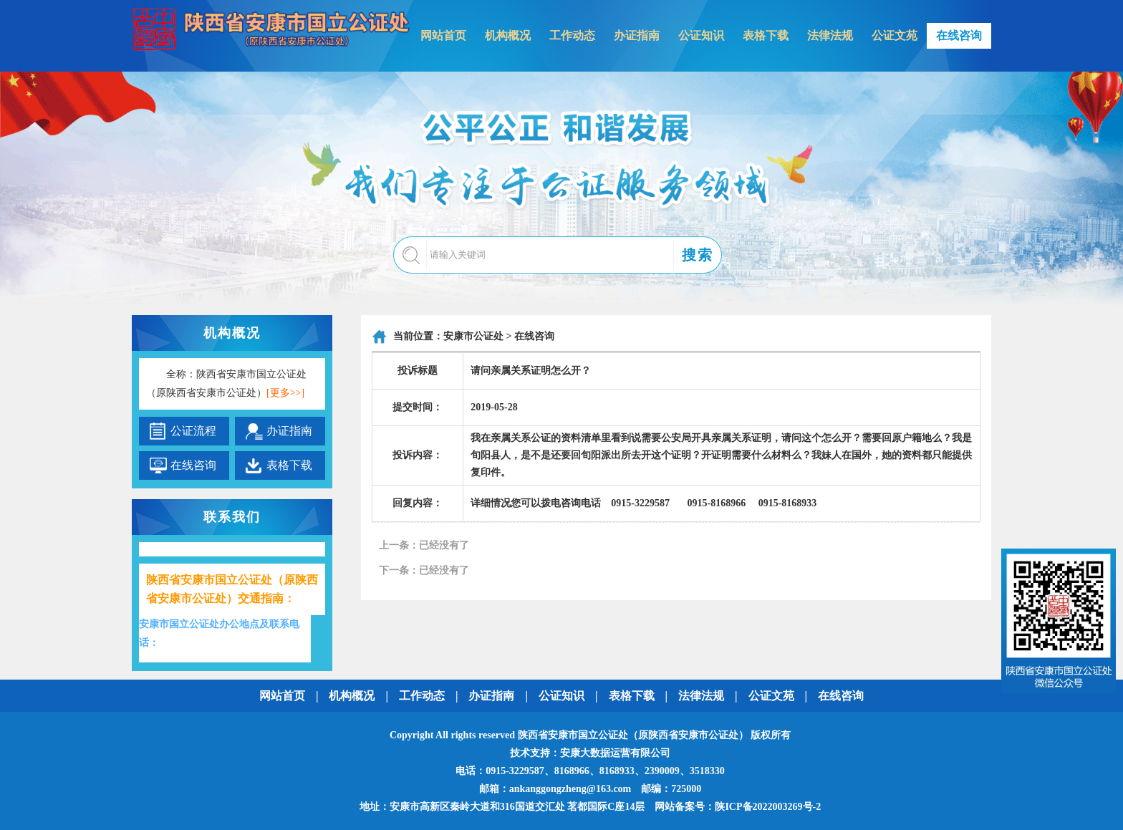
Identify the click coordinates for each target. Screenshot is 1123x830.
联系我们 (232, 517)
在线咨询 (959, 35)
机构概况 (508, 35)
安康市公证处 (473, 336)
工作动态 (572, 35)
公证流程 (193, 431)
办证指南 (637, 35)
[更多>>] (285, 392)
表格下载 (766, 35)
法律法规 (830, 35)
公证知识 (701, 35)
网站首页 (443, 35)
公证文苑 (894, 35)
